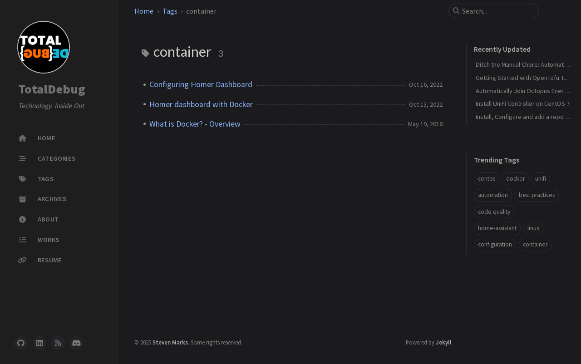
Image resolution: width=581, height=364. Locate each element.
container (535, 244)
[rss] (58, 343)
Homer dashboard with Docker (201, 104)
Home (143, 10)
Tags (169, 10)
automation (493, 195)
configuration (495, 244)
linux (533, 228)
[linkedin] (39, 343)
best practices (537, 195)
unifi (540, 178)
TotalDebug (52, 89)
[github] (21, 343)
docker (515, 178)
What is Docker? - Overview (195, 124)
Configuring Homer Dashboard (200, 84)
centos (486, 178)
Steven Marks (170, 342)
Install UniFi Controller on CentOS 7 (523, 103)
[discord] (76, 343)
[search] (497, 11)
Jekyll (444, 342)
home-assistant (497, 228)
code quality (494, 212)
